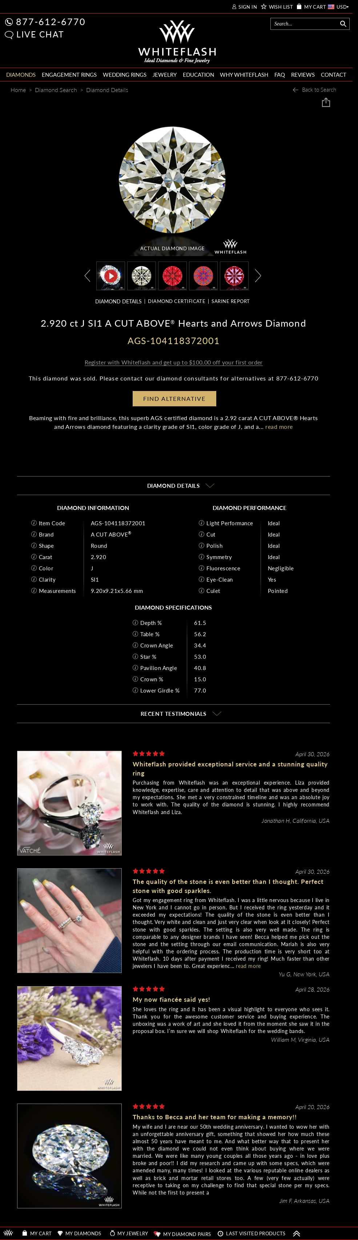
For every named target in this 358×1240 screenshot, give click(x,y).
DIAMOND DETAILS (118, 301)
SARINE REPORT (231, 301)
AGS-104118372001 (118, 523)
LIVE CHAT (40, 34)
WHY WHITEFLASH (244, 74)
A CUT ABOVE (111, 534)
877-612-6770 (51, 21)
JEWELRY (165, 74)
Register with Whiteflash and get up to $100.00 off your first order (173, 362)
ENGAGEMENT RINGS (69, 74)
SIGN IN (247, 7)
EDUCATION (198, 74)
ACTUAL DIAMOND (172, 248)
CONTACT (333, 74)
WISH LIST (281, 7)
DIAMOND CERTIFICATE (176, 301)
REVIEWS (303, 74)
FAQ (279, 74)
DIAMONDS (21, 74)
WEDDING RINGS (124, 74)
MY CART (315, 7)
